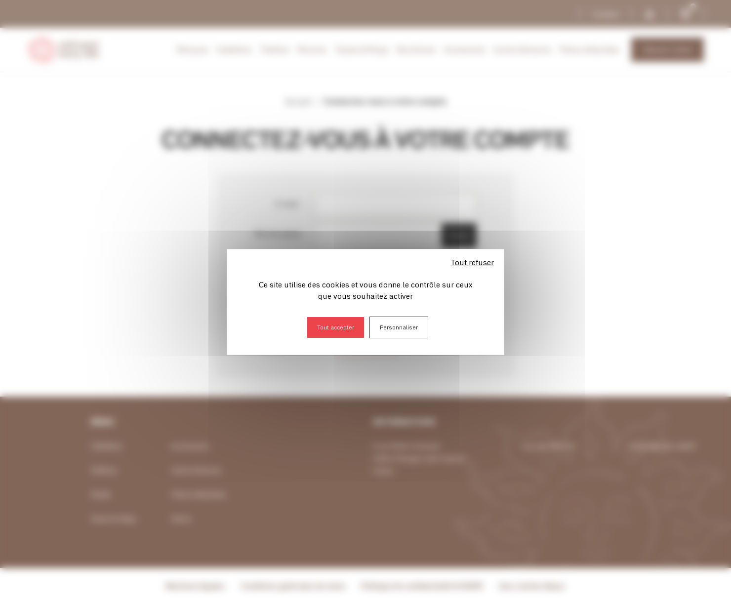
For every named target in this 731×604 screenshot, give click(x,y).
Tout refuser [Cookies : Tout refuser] (472, 262)
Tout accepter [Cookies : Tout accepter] (335, 327)
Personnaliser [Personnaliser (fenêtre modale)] (399, 327)
